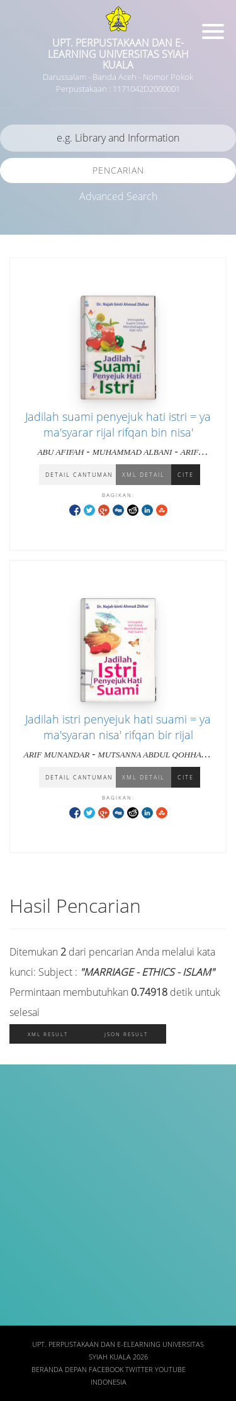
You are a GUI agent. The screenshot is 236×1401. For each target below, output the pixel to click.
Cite (185, 475)
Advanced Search (118, 196)
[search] (118, 138)
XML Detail (143, 475)
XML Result (48, 1033)
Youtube (170, 1369)
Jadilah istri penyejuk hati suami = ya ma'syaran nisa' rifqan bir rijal (118, 727)
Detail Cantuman (79, 475)
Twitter (139, 1369)
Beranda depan (59, 1369)
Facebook (106, 1369)
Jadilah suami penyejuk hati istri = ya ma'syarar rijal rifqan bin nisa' (118, 424)
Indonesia (108, 1382)
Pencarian (118, 170)
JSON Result (126, 1033)
